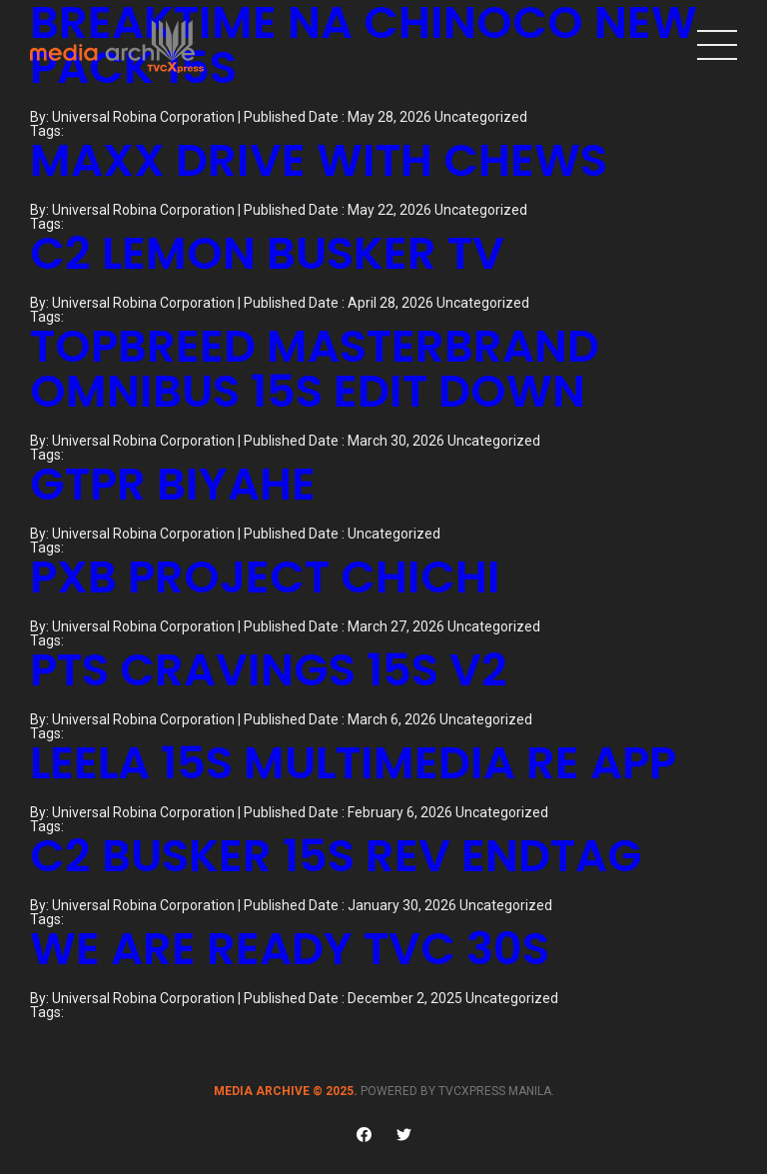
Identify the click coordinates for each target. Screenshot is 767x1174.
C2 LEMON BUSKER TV (267, 253)
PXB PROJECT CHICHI (265, 577)
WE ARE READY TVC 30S (289, 948)
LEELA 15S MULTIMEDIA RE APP (353, 762)
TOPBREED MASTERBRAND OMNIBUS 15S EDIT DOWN (314, 369)
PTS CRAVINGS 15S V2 (268, 669)
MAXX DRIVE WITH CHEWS (318, 160)
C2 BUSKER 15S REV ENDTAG (336, 855)
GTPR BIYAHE (173, 484)
